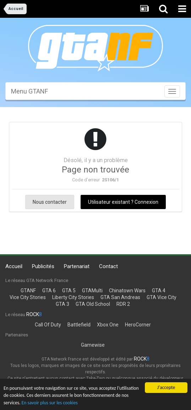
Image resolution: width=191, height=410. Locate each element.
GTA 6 (49, 290)
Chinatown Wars (127, 290)
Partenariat (76, 266)
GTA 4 (158, 290)
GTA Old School (93, 304)
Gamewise (93, 345)
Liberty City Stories (73, 297)
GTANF (28, 290)
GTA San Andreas (120, 297)
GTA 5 (69, 290)
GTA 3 (62, 304)
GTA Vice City (161, 297)
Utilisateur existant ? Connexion (123, 202)
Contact (108, 266)
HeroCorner (138, 325)
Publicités (43, 266)
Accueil (13, 266)
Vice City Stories (28, 297)
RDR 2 (123, 304)
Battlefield (79, 325)
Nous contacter (50, 202)
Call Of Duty (48, 325)
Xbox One (108, 325)
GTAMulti (92, 290)
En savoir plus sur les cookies (50, 403)
